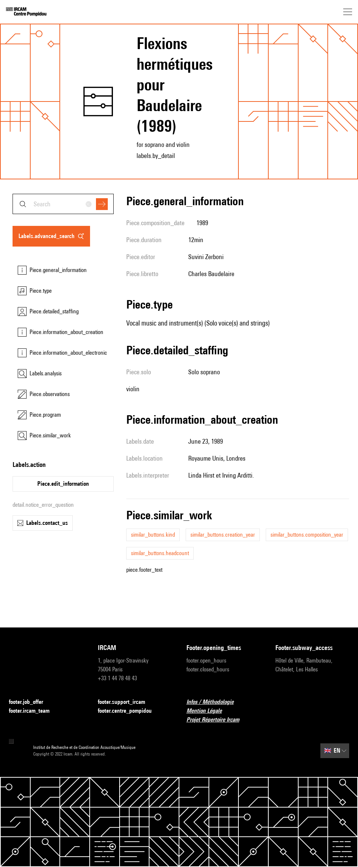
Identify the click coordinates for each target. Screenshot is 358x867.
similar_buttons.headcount (160, 553)
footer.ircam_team (33, 711)
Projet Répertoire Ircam (217, 720)
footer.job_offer (30, 702)
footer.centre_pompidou (129, 711)
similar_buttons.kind (153, 534)
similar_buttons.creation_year (222, 534)
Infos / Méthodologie (214, 702)
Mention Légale (208, 711)
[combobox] (63, 204)
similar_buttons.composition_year (307, 534)
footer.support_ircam (126, 702)
